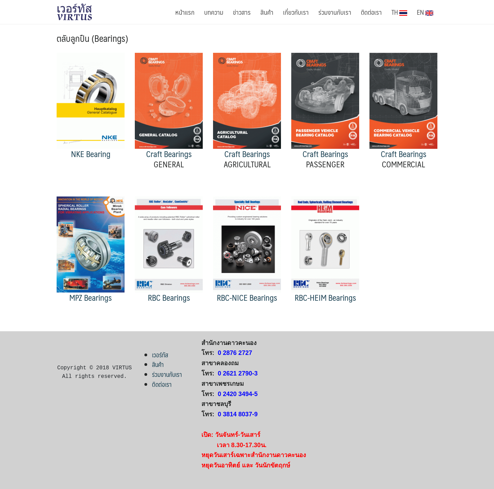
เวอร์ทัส (160, 354)
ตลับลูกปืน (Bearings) (92, 38)
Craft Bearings (169, 153)
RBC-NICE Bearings (247, 297)
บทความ (213, 12)
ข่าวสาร (242, 12)
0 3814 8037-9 (238, 414)
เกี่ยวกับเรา (296, 12)
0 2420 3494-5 (238, 394)
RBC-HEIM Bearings (325, 297)
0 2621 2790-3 (238, 373)
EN (425, 12)
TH (399, 12)
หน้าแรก (185, 12)
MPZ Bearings (90, 297)
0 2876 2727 (235, 352)
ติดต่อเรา (371, 12)
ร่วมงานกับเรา (334, 12)
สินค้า (266, 12)
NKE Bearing (90, 153)
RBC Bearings (169, 297)
